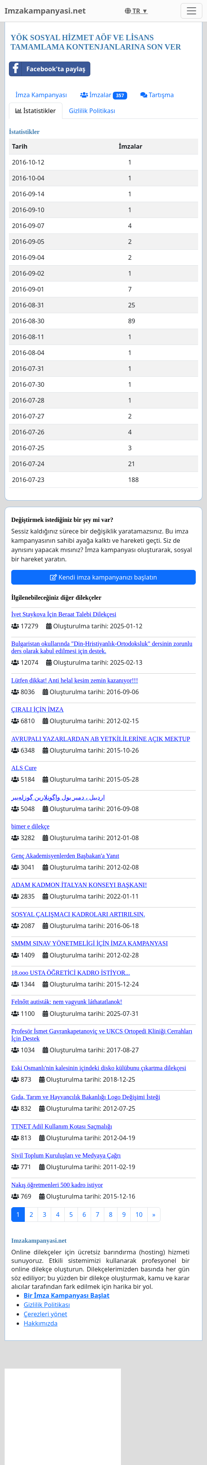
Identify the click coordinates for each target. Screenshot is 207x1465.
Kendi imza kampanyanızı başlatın (103, 577)
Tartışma (157, 95)
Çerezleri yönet (45, 1314)
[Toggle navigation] (191, 11)
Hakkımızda (40, 1323)
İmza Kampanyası (41, 95)
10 (138, 1214)
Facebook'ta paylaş (47, 69)
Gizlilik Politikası (92, 110)
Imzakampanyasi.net (45, 10)
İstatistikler (36, 110)
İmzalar (103, 95)
